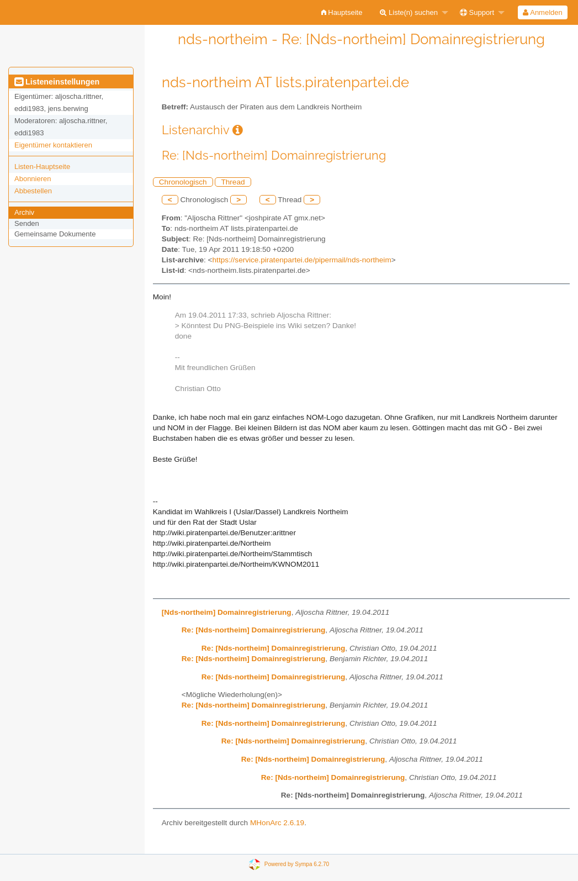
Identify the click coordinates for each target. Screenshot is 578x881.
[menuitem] (342, 12)
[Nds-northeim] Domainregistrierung (226, 612)
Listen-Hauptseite (42, 166)
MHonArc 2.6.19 (277, 823)
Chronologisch (183, 182)
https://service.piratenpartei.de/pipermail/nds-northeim (302, 260)
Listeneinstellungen (56, 81)
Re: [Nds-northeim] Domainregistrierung (254, 630)
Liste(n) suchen (409, 12)
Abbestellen (33, 191)
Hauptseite (342, 12)
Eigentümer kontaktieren (53, 145)
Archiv (24, 212)
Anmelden (542, 12)
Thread (233, 182)
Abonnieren (32, 179)
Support (477, 12)
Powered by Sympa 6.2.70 (296, 864)
